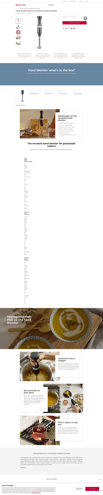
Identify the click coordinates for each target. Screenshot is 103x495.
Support (64, 1)
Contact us (36, 481)
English (80, 1)
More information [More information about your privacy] (36, 492)
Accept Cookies (92, 488)
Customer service (37, 477)
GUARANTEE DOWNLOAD (46, 423)
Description (18, 13)
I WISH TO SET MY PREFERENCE (79, 489)
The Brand (18, 476)
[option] (18, 21)
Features (23, 13)
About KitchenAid (72, 1)
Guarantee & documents (38, 479)
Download (22, 413)
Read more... (24, 342)
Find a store (36, 476)
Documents (28, 13)
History (17, 477)
